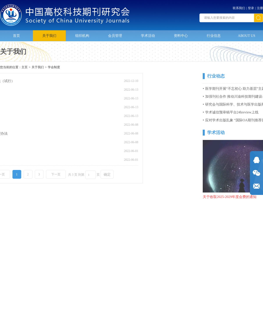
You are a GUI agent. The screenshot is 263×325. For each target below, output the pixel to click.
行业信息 (214, 34)
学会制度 (54, 67)
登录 (251, 7)
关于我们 (49, 34)
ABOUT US (246, 34)
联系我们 (239, 7)
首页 (16, 34)
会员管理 (115, 34)
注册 (260, 7)
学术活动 (148, 34)
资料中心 (181, 34)
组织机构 (82, 34)
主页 (24, 67)
